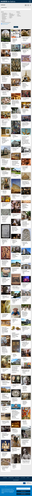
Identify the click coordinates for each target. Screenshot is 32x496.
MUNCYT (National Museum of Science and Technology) (5, 350)
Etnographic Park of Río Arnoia (25, 168)
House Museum (4, 16)
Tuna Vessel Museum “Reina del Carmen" (25, 123)
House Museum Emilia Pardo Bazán (5, 468)
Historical (11, 17)
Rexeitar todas (23, 491)
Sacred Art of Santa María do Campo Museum (26, 182)
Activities (23, 477)
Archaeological (4, 13)
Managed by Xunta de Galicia (6, 22)
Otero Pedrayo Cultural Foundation (15, 255)
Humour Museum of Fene (15, 320)
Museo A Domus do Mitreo (14, 241)
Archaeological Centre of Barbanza (15, 269)
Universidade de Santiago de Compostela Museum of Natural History (15, 368)
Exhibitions (11, 477)
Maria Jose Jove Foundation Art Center (26, 371)
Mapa (30, 5)
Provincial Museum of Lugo (25, 243)
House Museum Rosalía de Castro (15, 300)
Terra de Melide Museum (14, 466)
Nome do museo (4, 7)
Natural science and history (4, 19)
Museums (5, 477)
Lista (28, 5)
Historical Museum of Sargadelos (14, 399)
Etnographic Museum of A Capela (25, 110)
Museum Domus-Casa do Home (16, 196)
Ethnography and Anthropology (12, 15)
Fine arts (3, 15)
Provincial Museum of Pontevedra (15, 116)
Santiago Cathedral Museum (25, 387)
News (28, 477)
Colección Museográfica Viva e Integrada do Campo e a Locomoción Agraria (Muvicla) (15, 414)
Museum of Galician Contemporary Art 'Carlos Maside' (5, 140)
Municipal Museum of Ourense (4, 107)
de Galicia (8, 1)
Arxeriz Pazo (16, 175)
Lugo (18, 14)
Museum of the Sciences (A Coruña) (25, 284)
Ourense (18, 15)
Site (10, 13)
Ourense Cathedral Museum (25, 402)
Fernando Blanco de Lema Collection (15, 449)
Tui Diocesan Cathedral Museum (5, 315)
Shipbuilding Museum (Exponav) (15, 88)
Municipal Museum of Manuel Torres (15, 74)
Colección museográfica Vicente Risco (5, 172)
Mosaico (26, 5)
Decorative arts (4, 14)
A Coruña (18, 13)
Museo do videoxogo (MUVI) (14, 40)
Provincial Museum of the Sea (26, 271)
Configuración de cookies (23, 488)
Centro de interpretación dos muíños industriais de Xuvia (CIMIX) (5, 329)
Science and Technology (4, 17)
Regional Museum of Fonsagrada (15, 430)
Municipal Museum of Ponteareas (15, 54)
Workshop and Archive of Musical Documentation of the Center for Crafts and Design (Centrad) (26, 140)
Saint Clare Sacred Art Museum (4, 454)
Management (16, 480)
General (11, 16)
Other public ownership (5, 23)
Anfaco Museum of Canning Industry (5, 204)
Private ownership (5, 24)
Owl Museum (26, 98)
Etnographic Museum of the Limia (5, 59)
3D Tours (17, 477)
